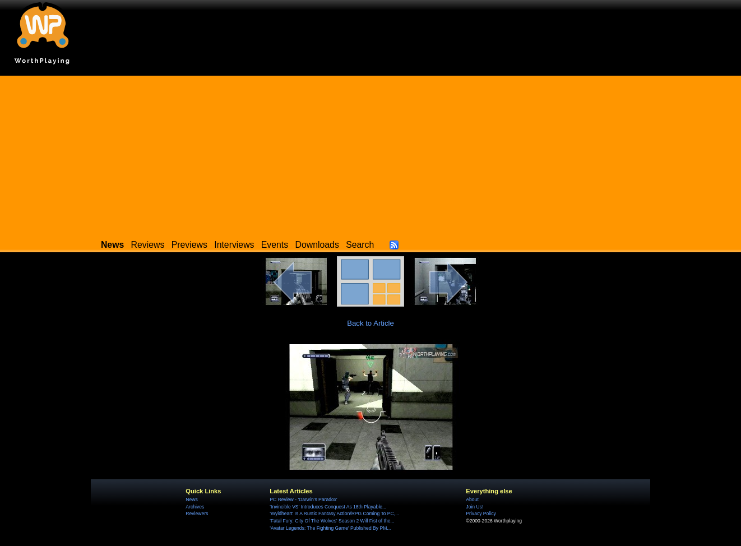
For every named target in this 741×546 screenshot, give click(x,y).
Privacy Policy (480, 513)
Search (360, 244)
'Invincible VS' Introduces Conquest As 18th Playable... (328, 507)
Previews (189, 244)
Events (274, 244)
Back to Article (370, 323)
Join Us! (474, 507)
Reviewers (197, 513)
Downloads (317, 244)
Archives (195, 507)
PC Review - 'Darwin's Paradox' (303, 499)
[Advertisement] (370, 154)
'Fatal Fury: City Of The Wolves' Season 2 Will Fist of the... (332, 521)
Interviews (234, 244)
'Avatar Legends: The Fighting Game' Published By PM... (330, 528)
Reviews (148, 244)
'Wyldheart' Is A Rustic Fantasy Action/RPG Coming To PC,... (334, 513)
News (191, 499)
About (472, 499)
